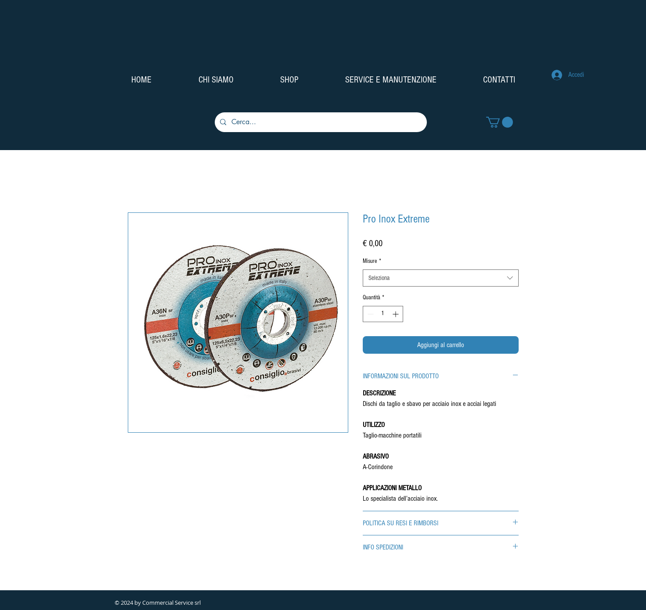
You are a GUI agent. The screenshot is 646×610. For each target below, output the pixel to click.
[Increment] (396, 314)
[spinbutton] (383, 314)
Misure (372, 261)
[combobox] (441, 278)
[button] (499, 122)
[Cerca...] (319, 122)
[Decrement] (369, 314)
